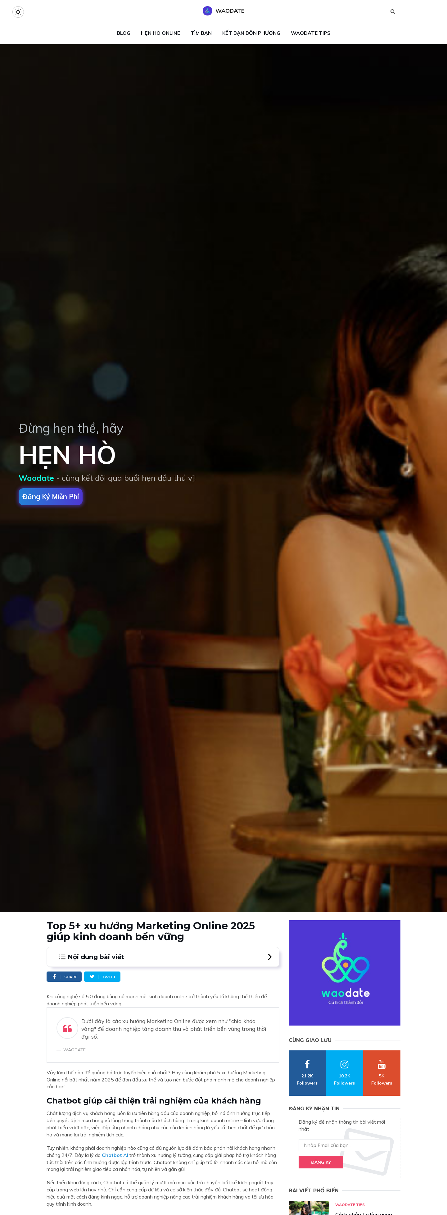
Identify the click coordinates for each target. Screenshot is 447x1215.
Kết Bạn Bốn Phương (251, 33)
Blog (123, 33)
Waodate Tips (311, 33)
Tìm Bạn (201, 33)
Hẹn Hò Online (160, 33)
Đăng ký (321, 1162)
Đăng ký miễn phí (50, 496)
